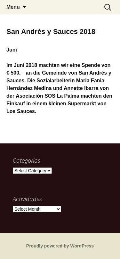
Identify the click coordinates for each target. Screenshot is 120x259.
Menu (13, 7)
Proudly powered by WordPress (60, 245)
